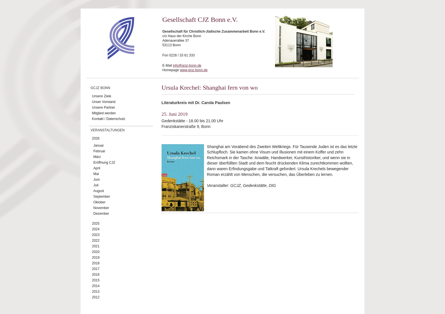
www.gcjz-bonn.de (193, 70)
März (97, 157)
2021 (96, 246)
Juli (95, 185)
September (101, 197)
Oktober (99, 202)
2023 (96, 235)
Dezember (101, 214)
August (98, 191)
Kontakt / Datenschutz (108, 119)
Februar (99, 151)
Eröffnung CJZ (104, 163)
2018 (96, 263)
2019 (96, 258)
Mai (96, 174)
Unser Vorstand (104, 102)
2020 (96, 252)
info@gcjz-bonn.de (187, 66)
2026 (96, 138)
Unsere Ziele (101, 96)
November (101, 208)
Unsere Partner (103, 107)
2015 (96, 280)
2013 (96, 292)
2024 (96, 229)
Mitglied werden (104, 113)
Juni (96, 180)
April (96, 168)
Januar (98, 145)
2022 (96, 241)
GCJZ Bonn (100, 88)
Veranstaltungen (108, 130)
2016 (96, 275)
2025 (96, 224)
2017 (96, 269)
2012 (96, 297)
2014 (96, 286)
